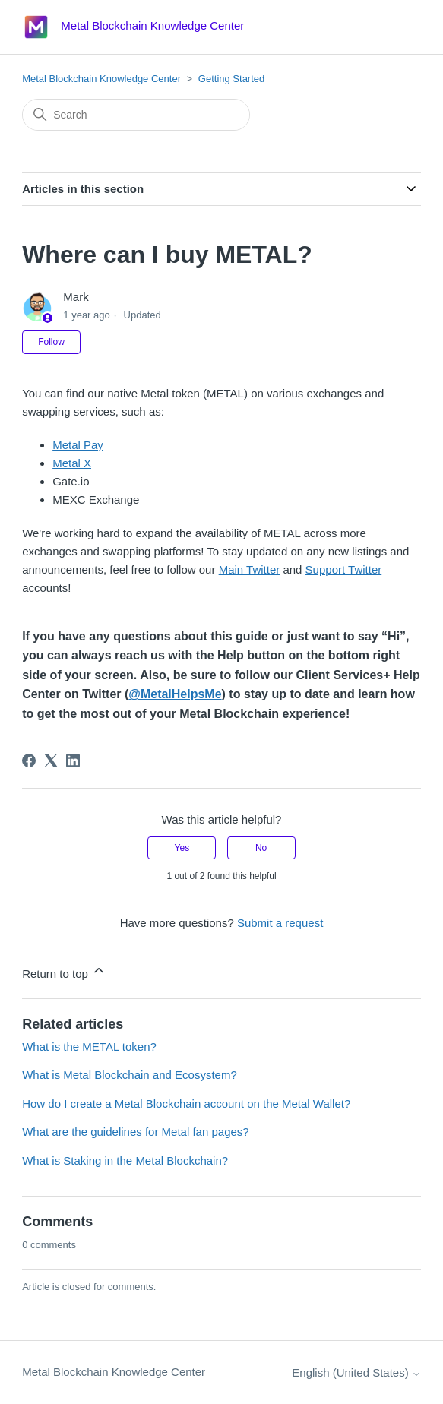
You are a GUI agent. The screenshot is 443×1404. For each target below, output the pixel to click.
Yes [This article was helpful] (182, 848)
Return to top (64, 971)
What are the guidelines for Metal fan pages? (135, 1131)
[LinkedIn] (73, 760)
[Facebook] (29, 760)
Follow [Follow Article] (51, 342)
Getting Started (231, 78)
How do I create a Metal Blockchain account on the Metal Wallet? (186, 1103)
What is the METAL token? (89, 1046)
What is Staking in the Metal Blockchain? (125, 1160)
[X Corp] (51, 760)
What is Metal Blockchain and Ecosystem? (129, 1074)
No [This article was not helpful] (261, 848)
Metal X (71, 463)
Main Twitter (249, 569)
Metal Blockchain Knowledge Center (101, 78)
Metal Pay (77, 444)
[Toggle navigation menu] (394, 27)
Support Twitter (343, 569)
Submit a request (280, 922)
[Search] (136, 115)
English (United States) (356, 1372)
